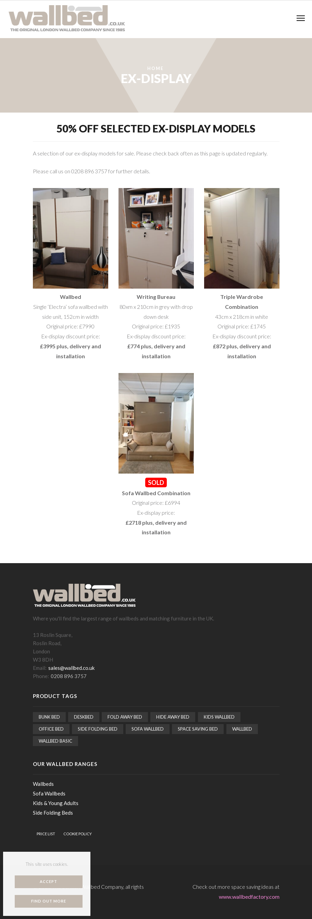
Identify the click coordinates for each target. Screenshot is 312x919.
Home (155, 68)
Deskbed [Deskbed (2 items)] (83, 717)
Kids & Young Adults (55, 803)
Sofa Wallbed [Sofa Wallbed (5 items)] (148, 729)
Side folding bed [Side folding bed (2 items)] (97, 729)
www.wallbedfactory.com (249, 896)
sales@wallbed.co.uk (71, 668)
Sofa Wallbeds (49, 793)
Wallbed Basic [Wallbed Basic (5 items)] (55, 741)
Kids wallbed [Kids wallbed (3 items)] (219, 717)
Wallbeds (43, 784)
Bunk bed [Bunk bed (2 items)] (49, 717)
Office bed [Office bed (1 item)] (51, 729)
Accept (48, 881)
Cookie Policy (77, 833)
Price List (46, 833)
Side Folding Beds (53, 813)
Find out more (48, 901)
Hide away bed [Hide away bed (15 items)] (172, 717)
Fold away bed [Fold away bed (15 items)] (125, 717)
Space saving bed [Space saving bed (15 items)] (198, 729)
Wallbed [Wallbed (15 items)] (242, 729)
